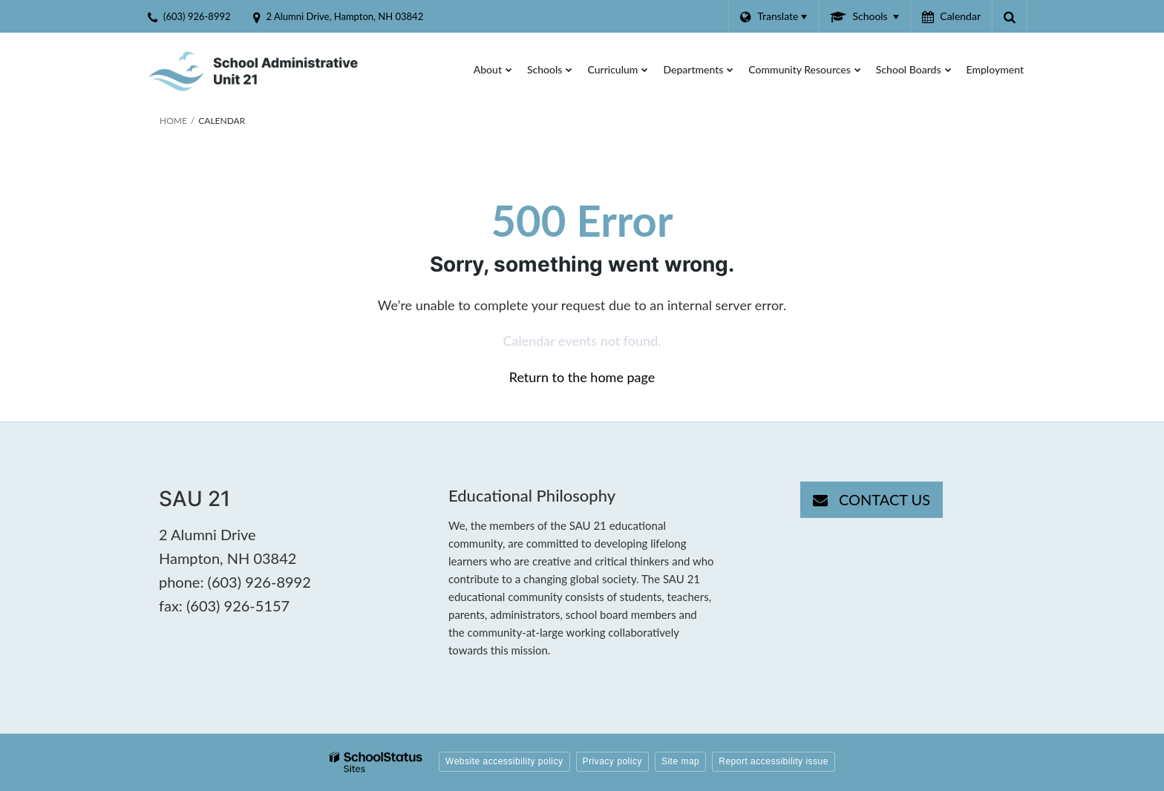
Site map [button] (680, 761)
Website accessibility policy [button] (504, 761)
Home (173, 120)
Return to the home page (582, 377)
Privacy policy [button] (612, 761)
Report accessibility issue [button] (773, 761)
